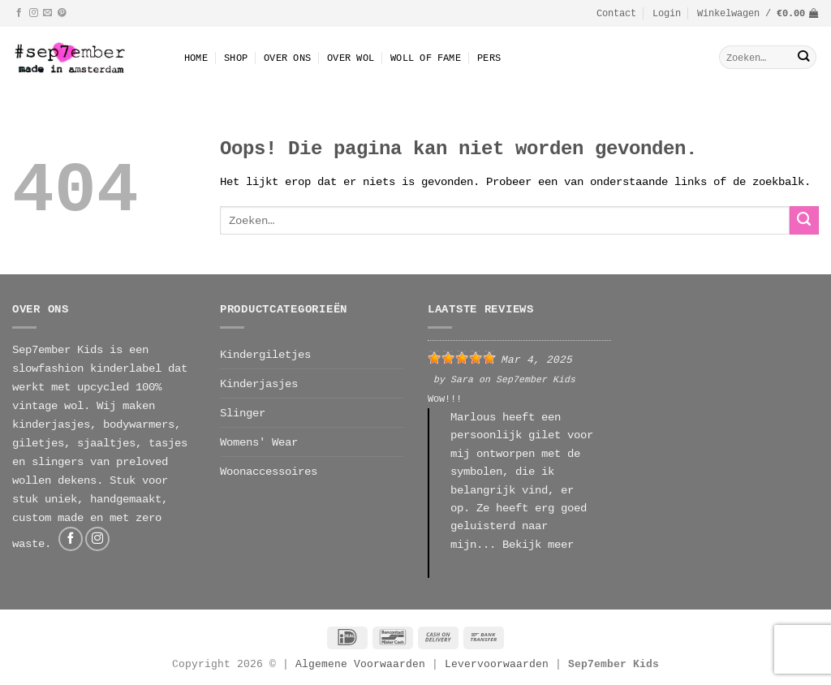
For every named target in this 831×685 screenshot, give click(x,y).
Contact (616, 12)
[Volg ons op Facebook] (19, 13)
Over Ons (287, 57)
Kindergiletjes (265, 354)
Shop (236, 57)
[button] (666, 13)
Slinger (242, 413)
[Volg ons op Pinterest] (62, 13)
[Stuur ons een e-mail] (47, 13)
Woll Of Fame (425, 57)
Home (196, 57)
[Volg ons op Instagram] (33, 13)
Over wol (350, 57)
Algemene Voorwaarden (360, 663)
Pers (489, 57)
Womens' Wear (259, 442)
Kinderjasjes (259, 383)
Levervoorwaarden (500, 663)
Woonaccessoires (268, 471)
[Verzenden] (803, 57)
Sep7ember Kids (535, 379)
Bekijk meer (538, 544)
